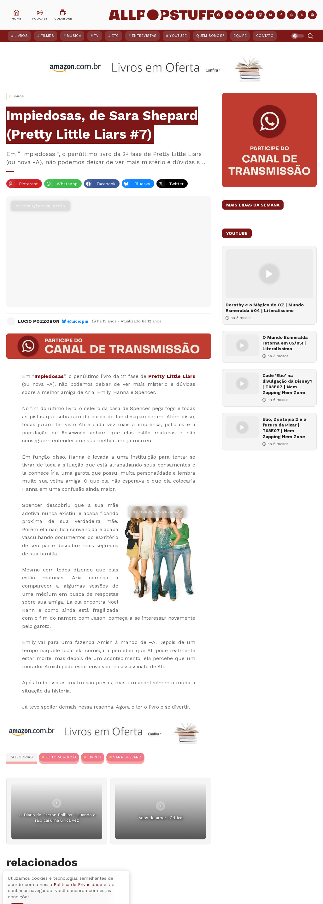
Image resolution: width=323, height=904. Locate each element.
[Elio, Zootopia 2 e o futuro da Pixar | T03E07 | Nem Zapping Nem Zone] (242, 427)
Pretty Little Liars (171, 376)
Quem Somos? (210, 36)
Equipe (240, 36)
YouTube (178, 36)
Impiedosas (49, 376)
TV (96, 36)
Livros (21, 36)
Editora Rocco (60, 757)
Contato (264, 36)
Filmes (47, 36)
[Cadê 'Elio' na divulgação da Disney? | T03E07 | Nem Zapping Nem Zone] (242, 383)
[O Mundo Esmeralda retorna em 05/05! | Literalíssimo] (242, 345)
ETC (115, 36)
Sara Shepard (127, 757)
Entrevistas (144, 36)
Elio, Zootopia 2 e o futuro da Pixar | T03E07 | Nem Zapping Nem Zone (284, 428)
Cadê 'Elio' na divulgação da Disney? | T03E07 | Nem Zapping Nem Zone (287, 384)
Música (74, 36)
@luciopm (77, 321)
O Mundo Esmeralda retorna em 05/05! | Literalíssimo (285, 343)
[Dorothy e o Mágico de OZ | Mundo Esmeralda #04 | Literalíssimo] (269, 273)
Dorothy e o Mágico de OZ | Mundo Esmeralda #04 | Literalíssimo (265, 307)
